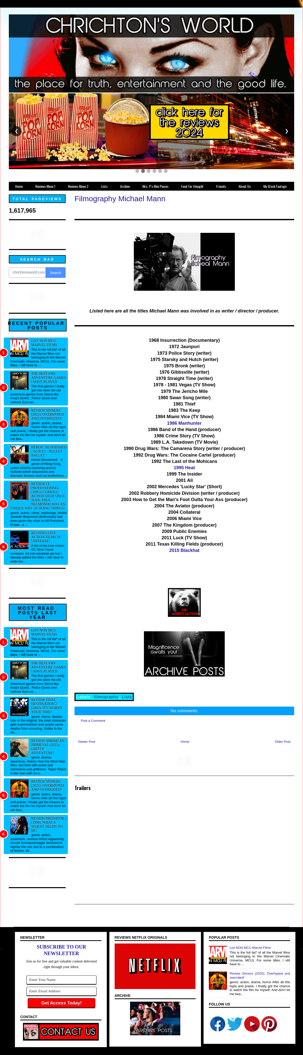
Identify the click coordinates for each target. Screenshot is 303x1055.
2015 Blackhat (184, 550)
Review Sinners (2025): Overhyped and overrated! (47, 414)
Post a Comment (93, 721)
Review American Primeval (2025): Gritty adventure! (48, 747)
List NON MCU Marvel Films (44, 343)
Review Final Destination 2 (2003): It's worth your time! (46, 706)
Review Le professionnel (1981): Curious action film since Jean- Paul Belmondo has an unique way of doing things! (37, 496)
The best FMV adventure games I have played (48, 378)
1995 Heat (184, 467)
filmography (106, 697)
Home (185, 742)
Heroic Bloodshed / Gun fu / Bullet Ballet (49, 451)
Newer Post (86, 742)
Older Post (282, 742)
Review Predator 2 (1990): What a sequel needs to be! (49, 824)
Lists (127, 697)
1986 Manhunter (184, 423)
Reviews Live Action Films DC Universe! (46, 537)
